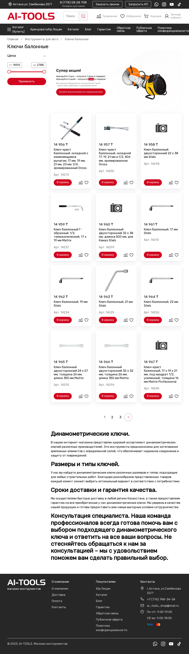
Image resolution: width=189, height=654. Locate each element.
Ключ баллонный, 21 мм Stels (116, 303)
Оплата (57, 601)
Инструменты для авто (41, 39)
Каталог (73, 29)
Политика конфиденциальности (173, 29)
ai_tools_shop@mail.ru (163, 605)
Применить (27, 81)
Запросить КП (138, 4)
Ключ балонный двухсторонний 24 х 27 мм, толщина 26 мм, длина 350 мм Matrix (71, 372)
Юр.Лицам (55, 29)
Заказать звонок (107, 4)
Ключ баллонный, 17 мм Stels (161, 231)
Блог (88, 29)
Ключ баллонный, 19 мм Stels (71, 303)
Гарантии (104, 29)
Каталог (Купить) (15, 29)
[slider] (9, 71)
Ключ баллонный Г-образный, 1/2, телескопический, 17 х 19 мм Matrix (70, 235)
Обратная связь (124, 29)
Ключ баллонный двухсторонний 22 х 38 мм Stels (161, 153)
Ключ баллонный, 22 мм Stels (161, 303)
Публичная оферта (144, 29)
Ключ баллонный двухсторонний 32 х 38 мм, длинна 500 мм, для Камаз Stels (116, 235)
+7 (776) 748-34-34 (161, 599)
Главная (12, 39)
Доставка (58, 595)
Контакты (59, 607)
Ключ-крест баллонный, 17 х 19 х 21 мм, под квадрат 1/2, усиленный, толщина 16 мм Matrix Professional (161, 374)
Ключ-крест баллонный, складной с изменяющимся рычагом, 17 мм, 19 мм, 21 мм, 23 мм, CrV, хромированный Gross (71, 159)
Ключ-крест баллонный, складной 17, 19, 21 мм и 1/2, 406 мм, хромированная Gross (115, 157)
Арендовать (39, 29)
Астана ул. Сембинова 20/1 (30, 4)
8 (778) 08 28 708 (73, 2)
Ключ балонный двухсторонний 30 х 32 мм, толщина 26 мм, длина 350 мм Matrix (116, 372)
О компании (60, 588)
